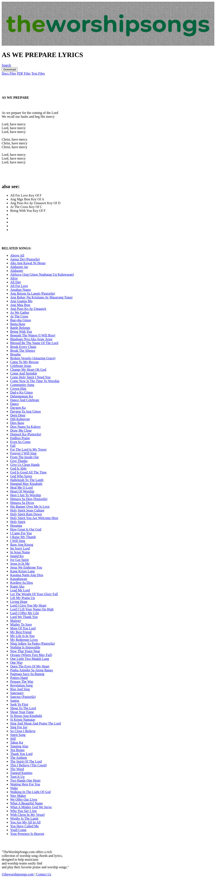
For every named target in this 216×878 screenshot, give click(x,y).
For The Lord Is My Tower (28, 449)
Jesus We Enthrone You (26, 567)
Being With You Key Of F (28, 210)
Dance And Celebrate (24, 400)
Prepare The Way (21, 681)
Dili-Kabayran (20, 419)
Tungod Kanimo (21, 773)
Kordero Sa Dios (21, 582)
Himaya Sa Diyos (22, 503)
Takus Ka (16, 742)
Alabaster (16, 270)
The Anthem (18, 757)
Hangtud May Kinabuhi (26, 483)
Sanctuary (17, 693)
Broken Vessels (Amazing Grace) (32, 358)
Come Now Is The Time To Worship (34, 381)
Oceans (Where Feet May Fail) (31, 655)
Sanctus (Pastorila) (23, 697)
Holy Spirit (17, 522)
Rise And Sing (20, 689)
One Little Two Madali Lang (29, 659)
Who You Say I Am (23, 811)
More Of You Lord (23, 628)
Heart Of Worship (22, 491)
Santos (14, 700)
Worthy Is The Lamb (24, 818)
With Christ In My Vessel (27, 814)
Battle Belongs (20, 328)
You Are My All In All (25, 822)
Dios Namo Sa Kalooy (25, 426)
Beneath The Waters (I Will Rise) (32, 335)
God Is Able (18, 468)
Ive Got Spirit (19, 560)
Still (13, 738)
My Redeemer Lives (24, 639)
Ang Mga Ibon (20, 305)
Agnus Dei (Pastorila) (25, 259)
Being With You (21, 331)
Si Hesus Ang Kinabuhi (26, 716)
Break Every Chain (23, 347)
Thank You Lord (21, 754)
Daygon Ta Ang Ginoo (25, 411)
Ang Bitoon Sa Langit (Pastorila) (32, 293)
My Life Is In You (22, 636)
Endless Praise (20, 438)
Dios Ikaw (17, 423)
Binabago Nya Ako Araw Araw (31, 339)
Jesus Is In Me (20, 563)
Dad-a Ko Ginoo (21, 392)
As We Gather (19, 312)
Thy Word (17, 769)
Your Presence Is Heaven (27, 834)
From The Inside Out (24, 457)
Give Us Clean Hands (25, 464)
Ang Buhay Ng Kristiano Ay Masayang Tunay (41, 297)
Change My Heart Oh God (28, 369)
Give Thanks (19, 461)
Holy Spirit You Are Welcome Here (34, 518)
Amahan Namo (20, 289)
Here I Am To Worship (25, 495)
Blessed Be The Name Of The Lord (34, 343)
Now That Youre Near (25, 651)
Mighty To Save (21, 624)
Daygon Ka (18, 407)
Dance (14, 404)
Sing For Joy (19, 727)
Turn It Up (17, 776)
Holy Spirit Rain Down (26, 514)
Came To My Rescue (24, 362)
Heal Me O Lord (21, 487)
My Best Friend (20, 632)
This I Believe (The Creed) (28, 765)
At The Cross (19, 316)
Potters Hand (19, 678)
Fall (12, 445)
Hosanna (16, 525)
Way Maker (18, 795)
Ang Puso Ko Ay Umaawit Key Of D (35, 203)
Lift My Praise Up (22, 598)
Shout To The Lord (23, 708)
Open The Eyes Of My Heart (29, 666)
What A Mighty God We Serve (31, 807)
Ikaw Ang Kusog (21, 544)
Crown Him (18, 388)
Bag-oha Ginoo (20, 320)
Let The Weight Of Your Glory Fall (34, 594)
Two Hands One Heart (25, 780)
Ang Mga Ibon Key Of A (27, 199)
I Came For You (21, 533)
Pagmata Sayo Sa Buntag (27, 674)
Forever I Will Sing (23, 453)
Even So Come (20, 442)
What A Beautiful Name (26, 803)
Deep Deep (17, 415)
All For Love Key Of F (26, 195)
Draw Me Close (21, 430)
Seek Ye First (19, 704)
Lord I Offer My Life (24, 613)
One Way (16, 662)
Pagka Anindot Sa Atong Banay (31, 670)
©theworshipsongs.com (18, 874)
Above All (17, 255)
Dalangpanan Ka (21, 396)
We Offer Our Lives (23, 799)
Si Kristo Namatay (22, 719)
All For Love (19, 286)
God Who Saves (21, 476)
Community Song (22, 385)
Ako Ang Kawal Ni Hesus (28, 263)
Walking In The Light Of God (30, 792)
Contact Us (43, 874)
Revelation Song (21, 685)
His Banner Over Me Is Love (30, 506)
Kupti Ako (17, 586)
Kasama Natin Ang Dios (26, 575)
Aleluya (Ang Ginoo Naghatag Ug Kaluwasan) (42, 274)
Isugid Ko (17, 556)
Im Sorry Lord (20, 548)
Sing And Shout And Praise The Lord (35, 723)
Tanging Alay (19, 746)
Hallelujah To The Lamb (26, 480)
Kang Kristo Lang (22, 571)
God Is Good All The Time (28, 472)
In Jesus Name (20, 552)
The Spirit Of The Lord (26, 761)
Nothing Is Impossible (25, 647)
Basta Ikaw (17, 324)
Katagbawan (18, 579)
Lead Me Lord (20, 590)
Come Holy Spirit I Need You (30, 377)
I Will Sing (17, 541)
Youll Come (18, 830)
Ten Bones (17, 750)
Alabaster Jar (19, 267)
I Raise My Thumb (23, 537)
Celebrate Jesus (20, 366)
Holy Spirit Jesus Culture (27, 510)
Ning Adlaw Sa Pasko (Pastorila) (32, 643)
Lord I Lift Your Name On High (32, 609)
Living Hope (18, 601)
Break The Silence (22, 350)
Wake (14, 788)
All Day (15, 282)
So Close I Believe (23, 731)
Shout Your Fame (22, 712)
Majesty (15, 620)
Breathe (15, 354)
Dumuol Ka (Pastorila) (25, 434)
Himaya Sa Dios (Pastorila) (28, 499)
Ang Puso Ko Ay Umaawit (28, 308)
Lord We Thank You (24, 617)
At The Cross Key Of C (26, 207)
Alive (14, 278)
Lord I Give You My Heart (28, 605)
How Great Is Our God (25, 529)
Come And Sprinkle (23, 373)
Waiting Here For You (25, 784)
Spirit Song (17, 735)
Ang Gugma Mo (21, 301)
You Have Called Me (24, 826)
